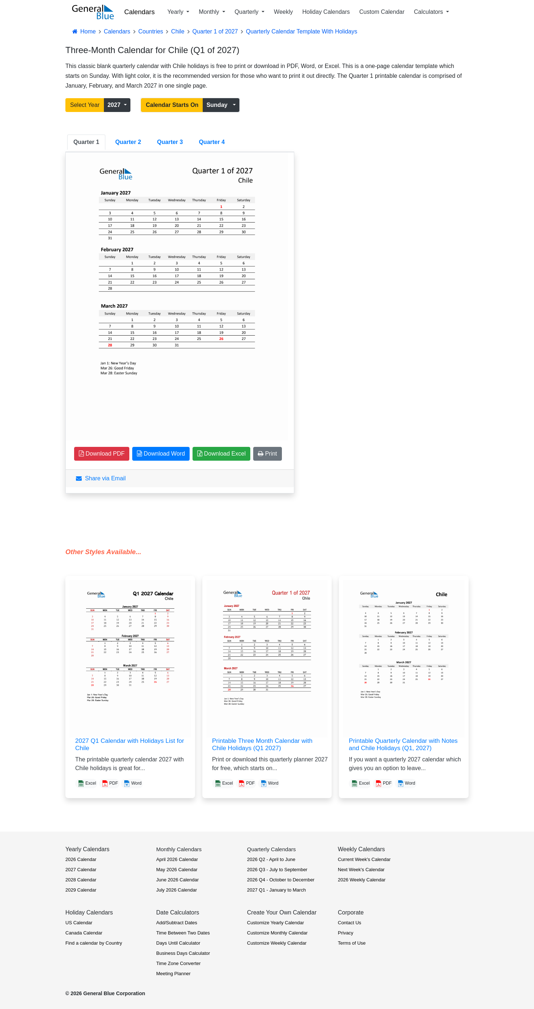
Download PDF (102, 454)
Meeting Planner (173, 973)
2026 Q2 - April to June (271, 859)
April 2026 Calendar (177, 859)
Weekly (283, 12)
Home (83, 31)
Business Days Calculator (183, 953)
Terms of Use (352, 943)
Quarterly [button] (247, 12)
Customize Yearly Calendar (275, 922)
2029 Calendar (80, 890)
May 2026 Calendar (176, 869)
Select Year (85, 105)
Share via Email (101, 478)
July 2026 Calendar (176, 890)
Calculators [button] (429, 12)
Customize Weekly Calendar (277, 943)
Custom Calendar (382, 12)
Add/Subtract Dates (176, 922)
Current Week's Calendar (364, 859)
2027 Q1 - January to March (276, 890)
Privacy (345, 933)
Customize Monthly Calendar (277, 933)
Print (267, 454)
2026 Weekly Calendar (361, 879)
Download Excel (221, 454)
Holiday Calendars (326, 12)
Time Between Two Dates (183, 933)
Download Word (161, 454)
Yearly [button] (176, 12)
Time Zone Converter (178, 963)
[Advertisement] (368, 242)
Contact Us (349, 922)
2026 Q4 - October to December (281, 879)
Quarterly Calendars (271, 849)
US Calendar (78, 922)
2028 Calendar (80, 879)
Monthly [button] (210, 12)
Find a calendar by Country (93, 943)
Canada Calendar (83, 933)
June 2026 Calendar (177, 879)
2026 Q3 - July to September (277, 869)
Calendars (139, 12)
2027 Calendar (80, 869)
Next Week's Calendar (361, 869)
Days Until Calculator (178, 943)
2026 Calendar (80, 859)
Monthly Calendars (179, 849)
